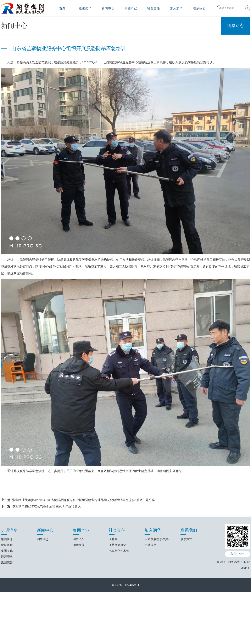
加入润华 (176, 8)
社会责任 (153, 8)
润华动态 (235, 80)
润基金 (113, 594)
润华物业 (78, 599)
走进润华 (85, 8)
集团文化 (7, 605)
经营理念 (7, 611)
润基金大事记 (117, 599)
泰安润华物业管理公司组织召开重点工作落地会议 (46, 561)
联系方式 (186, 594)
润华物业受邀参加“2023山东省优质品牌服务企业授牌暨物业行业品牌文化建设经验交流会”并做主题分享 (83, 554)
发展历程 (7, 599)
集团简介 (7, 594)
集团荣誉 (7, 617)
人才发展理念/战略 (157, 594)
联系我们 (199, 8)
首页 (62, 8)
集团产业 (130, 8)
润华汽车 (78, 594)
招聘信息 (150, 599)
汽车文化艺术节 (119, 605)
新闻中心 (108, 8)
